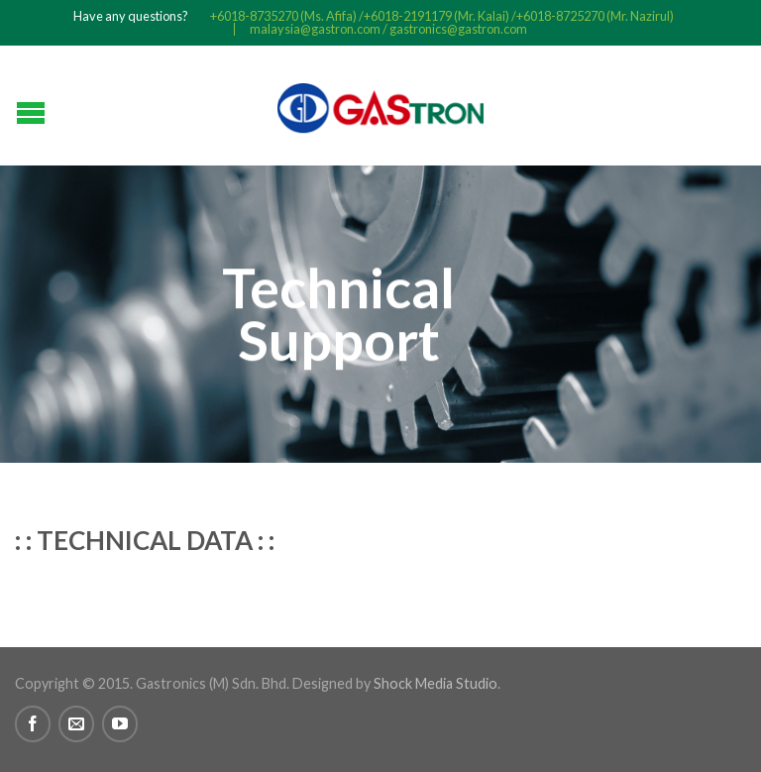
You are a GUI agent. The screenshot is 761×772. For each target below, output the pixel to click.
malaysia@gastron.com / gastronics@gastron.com (388, 29)
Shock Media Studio (435, 683)
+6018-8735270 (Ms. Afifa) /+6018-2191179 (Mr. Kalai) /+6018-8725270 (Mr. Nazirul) (442, 16)
